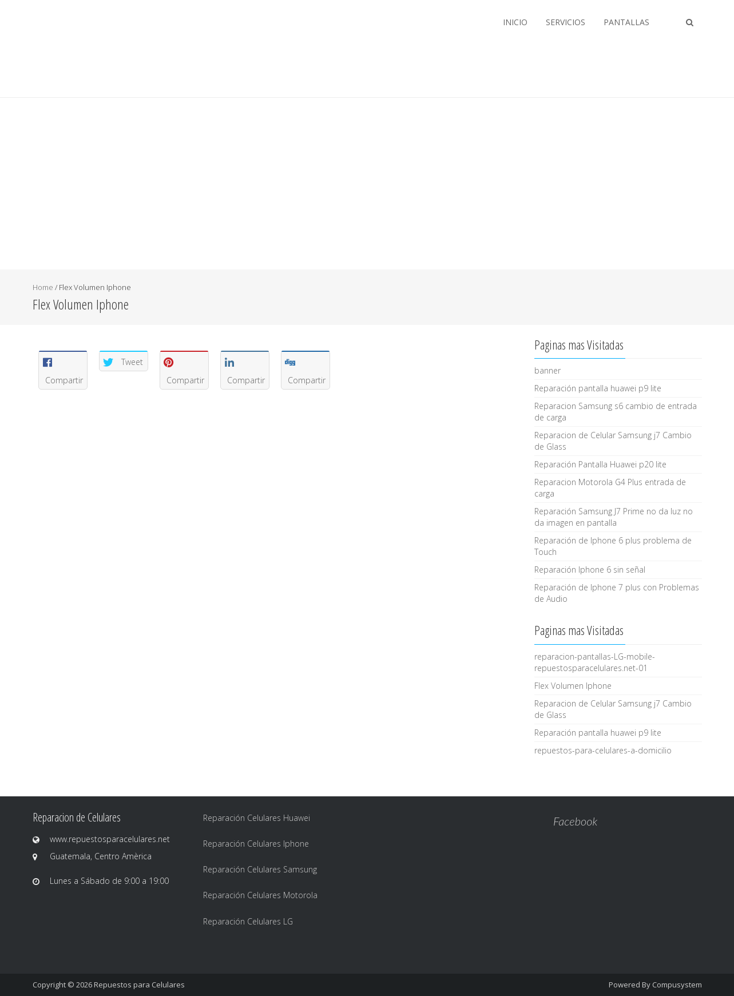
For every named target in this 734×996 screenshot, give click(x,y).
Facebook (575, 821)
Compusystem (677, 984)
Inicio (515, 22)
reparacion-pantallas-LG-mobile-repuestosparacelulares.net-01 (594, 662)
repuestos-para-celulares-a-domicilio (603, 750)
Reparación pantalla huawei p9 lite (597, 388)
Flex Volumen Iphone (573, 685)
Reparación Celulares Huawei (256, 817)
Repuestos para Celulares (139, 984)
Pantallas (626, 22)
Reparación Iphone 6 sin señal (589, 569)
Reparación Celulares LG (248, 921)
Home (43, 287)
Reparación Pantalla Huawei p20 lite (600, 464)
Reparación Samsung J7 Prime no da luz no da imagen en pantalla (613, 517)
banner (547, 370)
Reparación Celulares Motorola (260, 895)
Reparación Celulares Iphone (256, 843)
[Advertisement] (367, 184)
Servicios (565, 22)
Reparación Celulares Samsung (260, 869)
